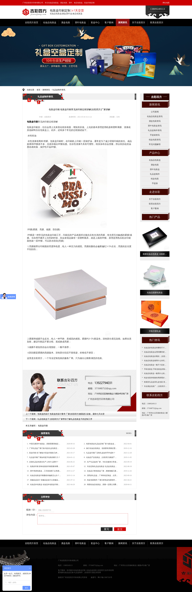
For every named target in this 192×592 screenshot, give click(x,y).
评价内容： (31, 515)
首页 (38, 90)
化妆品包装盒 (49, 22)
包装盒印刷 (43, 426)
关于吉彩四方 (138, 22)
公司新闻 (155, 112)
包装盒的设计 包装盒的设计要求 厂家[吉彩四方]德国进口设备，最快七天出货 (70, 414)
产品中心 (154, 152)
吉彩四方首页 (31, 22)
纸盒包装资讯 (155, 140)
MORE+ (129, 433)
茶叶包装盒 (80, 22)
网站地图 (166, 3)
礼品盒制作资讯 (58, 90)
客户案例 (109, 22)
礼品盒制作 (155, 174)
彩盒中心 (95, 22)
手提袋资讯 (155, 135)
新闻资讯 (122, 22)
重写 (106, 529)
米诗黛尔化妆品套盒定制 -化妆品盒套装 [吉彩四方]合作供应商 (90, 570)
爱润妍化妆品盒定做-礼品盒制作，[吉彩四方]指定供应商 (79, 572)
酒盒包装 (65, 22)
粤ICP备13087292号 (105, 577)
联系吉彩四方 (156, 22)
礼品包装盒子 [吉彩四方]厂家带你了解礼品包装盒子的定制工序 (64, 419)
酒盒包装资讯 (155, 121)
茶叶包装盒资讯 (155, 126)
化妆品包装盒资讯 (155, 116)
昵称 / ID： (31, 510)
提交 (120, 529)
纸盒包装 (155, 179)
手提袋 (155, 183)
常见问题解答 (155, 144)
